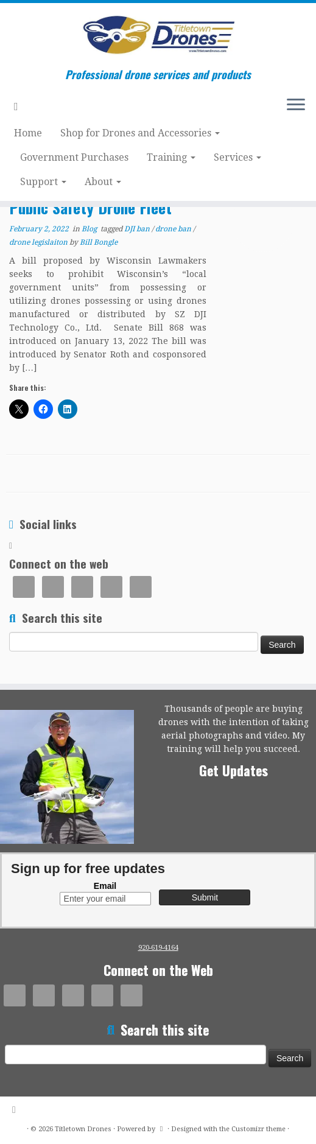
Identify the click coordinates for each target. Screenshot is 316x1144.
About (103, 182)
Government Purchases (74, 157)
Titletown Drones (83, 1129)
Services (237, 157)
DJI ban (138, 229)
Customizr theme (258, 1129)
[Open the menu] (296, 106)
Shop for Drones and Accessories (140, 133)
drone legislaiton (39, 242)
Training (171, 157)
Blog (90, 229)
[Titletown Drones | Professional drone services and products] (158, 35)
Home (28, 133)
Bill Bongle (99, 242)
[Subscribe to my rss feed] (20, 106)
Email (105, 886)
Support (43, 182)
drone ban (174, 229)
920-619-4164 (158, 948)
